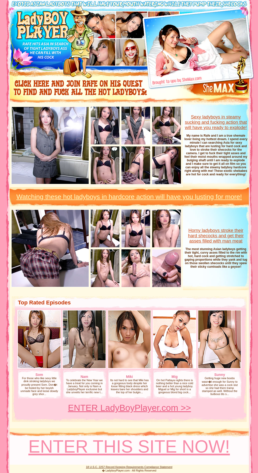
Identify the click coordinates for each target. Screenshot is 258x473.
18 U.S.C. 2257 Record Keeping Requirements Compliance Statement (129, 466)
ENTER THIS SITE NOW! (129, 446)
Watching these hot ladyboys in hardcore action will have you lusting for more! (129, 197)
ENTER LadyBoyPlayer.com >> (129, 408)
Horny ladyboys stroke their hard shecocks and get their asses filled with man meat (216, 236)
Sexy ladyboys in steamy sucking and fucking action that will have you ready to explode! (216, 122)
